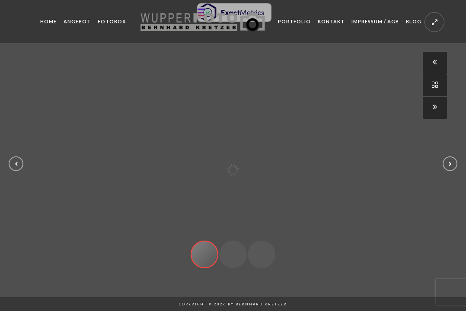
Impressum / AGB (375, 21)
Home (48, 21)
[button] (16, 163)
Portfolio (294, 21)
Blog (413, 21)
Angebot (77, 21)
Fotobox (112, 21)
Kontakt (331, 21)
